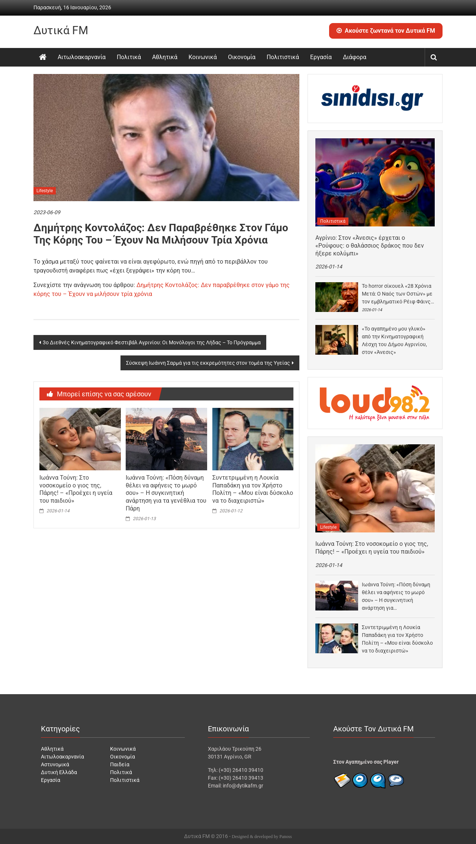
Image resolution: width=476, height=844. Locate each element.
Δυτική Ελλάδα (59, 772)
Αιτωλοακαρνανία (82, 57)
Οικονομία (241, 57)
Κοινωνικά (203, 57)
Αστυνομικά (55, 764)
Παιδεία (119, 764)
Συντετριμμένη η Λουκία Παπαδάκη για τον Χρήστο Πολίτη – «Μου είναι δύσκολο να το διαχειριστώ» (252, 489)
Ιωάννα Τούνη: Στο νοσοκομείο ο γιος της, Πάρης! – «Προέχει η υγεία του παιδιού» (75, 489)
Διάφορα (354, 57)
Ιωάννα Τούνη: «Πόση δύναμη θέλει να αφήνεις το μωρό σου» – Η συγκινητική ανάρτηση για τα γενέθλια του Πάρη (166, 493)
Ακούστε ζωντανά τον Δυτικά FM (386, 30)
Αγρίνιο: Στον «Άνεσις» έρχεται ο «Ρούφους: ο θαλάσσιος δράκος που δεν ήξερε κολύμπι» (369, 245)
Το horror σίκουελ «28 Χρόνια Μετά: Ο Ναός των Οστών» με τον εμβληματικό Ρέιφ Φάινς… (398, 294)
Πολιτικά (129, 57)
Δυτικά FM (60, 30)
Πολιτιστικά (283, 57)
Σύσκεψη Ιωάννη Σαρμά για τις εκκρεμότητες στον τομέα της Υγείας (208, 363)
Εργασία (321, 57)
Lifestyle (44, 190)
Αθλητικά (164, 57)
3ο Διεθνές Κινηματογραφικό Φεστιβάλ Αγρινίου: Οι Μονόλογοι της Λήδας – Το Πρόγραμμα (152, 342)
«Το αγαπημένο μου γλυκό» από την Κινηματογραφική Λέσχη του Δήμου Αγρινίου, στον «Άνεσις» (394, 340)
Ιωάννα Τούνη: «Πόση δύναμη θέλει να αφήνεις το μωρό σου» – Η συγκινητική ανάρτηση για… (396, 596)
